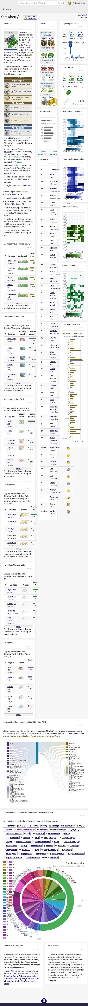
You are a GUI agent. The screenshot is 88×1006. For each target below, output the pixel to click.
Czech (52, 210)
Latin (51, 376)
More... (18, 303)
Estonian (53, 264)
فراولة (81, 826)
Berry (4, 733)
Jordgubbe (44, 830)
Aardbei (9, 830)
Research (61, 3)
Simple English (55, 447)
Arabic (52, 174)
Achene (57, 736)
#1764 (80, 79)
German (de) (11, 535)
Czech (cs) (11, 268)
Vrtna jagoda (11, 853)
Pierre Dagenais (52, 153)
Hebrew (52, 309)
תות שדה (40, 833)
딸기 (37, 837)
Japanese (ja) (12, 521)
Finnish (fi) (11, 611)
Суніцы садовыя (57, 853)
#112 (80, 35)
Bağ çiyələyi (67, 849)
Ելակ (24, 845)
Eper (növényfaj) (50, 837)
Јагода (9, 841)
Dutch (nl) (10, 528)
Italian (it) (10, 618)
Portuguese (54, 431)
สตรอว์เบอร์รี (69, 826)
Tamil (51, 469)
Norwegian (53, 416)
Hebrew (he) (11, 543)
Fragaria (78, 731)
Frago (37, 849)
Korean (52, 369)
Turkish (52, 483)
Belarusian (53, 188)
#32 (72, 35)
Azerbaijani (53, 181)
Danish (52, 219)
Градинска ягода (51, 849)
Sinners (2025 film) (10, 979)
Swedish (53, 461)
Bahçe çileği (41, 853)
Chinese (52, 504)
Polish (52, 423)
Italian (52, 352)
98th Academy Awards (22, 973)
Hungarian (53, 331)
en (19, 15)
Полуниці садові (68, 837)
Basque (52, 271)
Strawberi (26, 849)
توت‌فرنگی (74, 830)
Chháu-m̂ (54, 857)
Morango (55, 826)
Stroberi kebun (54, 833)
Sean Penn (25, 981)
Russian (52, 438)
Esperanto (53, 248)
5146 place (15, 157)
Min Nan (52, 511)
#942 (71, 79)
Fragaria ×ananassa (23, 841)
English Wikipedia (77, 3)
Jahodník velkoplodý (72, 841)
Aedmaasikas (36, 845)
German (52, 226)
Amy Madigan (22, 979)
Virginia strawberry (23, 736)
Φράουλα (26, 837)
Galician (52, 302)
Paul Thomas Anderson (17, 976)
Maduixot (61, 845)
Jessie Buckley (31, 976)
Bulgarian (53, 195)
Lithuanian (53, 385)
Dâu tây (67, 833)
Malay (52, 392)
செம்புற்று (74, 845)
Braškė (56, 841)
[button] (26, 27)
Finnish (52, 286)
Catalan (52, 202)
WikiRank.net (82, 15)
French (52, 293)
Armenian (53, 338)
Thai (51, 476)
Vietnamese (54, 497)
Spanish (52, 255)
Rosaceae (48, 736)
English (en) (11, 261)
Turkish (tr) (11, 278)
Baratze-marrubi (33, 857)
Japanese (53, 362)
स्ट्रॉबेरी (29, 833)
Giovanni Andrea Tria (42, 153)
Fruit (17, 733)
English (6, 9)
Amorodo (49, 845)
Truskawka (34, 826)
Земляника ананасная (26, 830)
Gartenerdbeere (59, 830)
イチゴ (23, 826)
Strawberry (8, 55)
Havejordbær (11, 845)
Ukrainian (53, 490)
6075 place (16, 162)
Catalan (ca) (11, 604)
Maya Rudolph (15, 981)
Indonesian (53, 345)
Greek (52, 233)
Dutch (52, 400)
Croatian (52, 324)
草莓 (45, 826)
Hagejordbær (11, 849)
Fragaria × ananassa (14, 833)
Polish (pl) (11, 357)
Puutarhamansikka (42, 841)
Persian (52, 278)
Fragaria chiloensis (37, 736)
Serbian (52, 454)
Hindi (51, 317)
